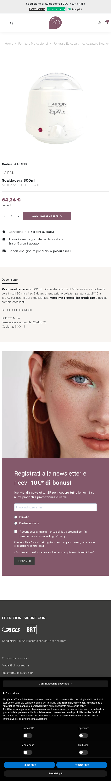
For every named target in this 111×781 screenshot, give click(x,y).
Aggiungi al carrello (47, 216)
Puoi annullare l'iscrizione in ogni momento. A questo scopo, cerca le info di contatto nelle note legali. (54, 544)
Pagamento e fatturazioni (18, 672)
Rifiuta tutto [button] (29, 765)
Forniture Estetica (65, 43)
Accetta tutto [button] (82, 765)
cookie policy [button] (79, 706)
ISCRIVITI (24, 561)
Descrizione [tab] (10, 279)
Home (9, 43)
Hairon (8, 173)
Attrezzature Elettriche (21, 184)
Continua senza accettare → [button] (55, 683)
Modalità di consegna (15, 665)
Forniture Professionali (33, 43)
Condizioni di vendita (15, 658)
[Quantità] (11, 216)
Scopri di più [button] (55, 773)
